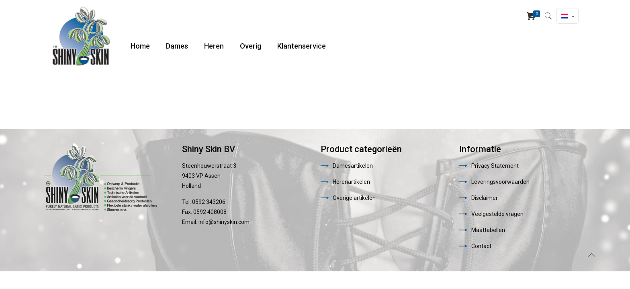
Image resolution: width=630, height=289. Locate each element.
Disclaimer (484, 198)
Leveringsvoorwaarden (500, 182)
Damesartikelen (353, 166)
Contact (481, 246)
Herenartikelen (351, 182)
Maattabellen (488, 230)
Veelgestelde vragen (497, 214)
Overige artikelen (354, 198)
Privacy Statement (495, 166)
